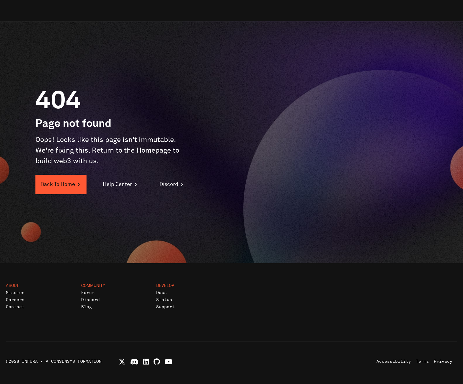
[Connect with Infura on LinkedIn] (146, 361)
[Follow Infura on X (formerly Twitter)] (122, 361)
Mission (15, 292)
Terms (422, 361)
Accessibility (393, 361)
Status (164, 299)
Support (165, 306)
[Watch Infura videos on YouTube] (168, 361)
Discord (90, 299)
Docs (161, 292)
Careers (15, 299)
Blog (86, 306)
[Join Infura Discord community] (134, 361)
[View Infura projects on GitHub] (157, 361)
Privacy (443, 361)
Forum (87, 292)
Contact (15, 306)
